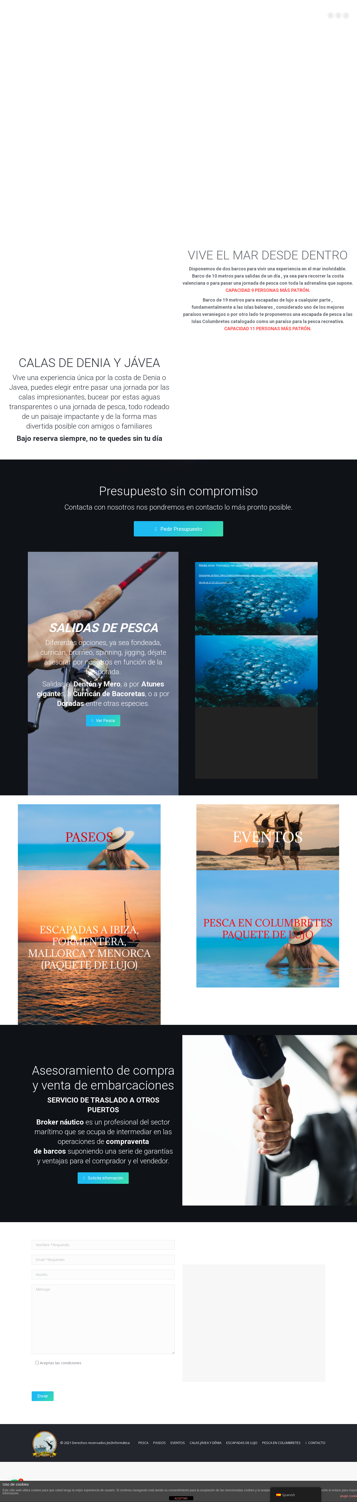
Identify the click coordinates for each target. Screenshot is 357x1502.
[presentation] (70, 1419)
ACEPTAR (180, 1498)
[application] (256, 670)
